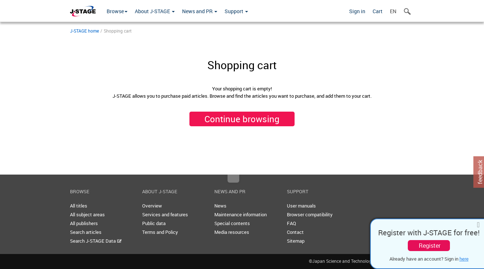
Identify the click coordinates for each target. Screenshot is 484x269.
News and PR (199, 11)
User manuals (301, 205)
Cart (378, 11)
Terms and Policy (160, 232)
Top (233, 179)
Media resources (231, 232)
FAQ (291, 223)
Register (429, 246)
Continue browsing (242, 119)
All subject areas (87, 214)
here (464, 258)
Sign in (357, 11)
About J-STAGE (155, 11)
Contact (295, 232)
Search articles (85, 232)
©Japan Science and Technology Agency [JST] (361, 261)
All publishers (84, 223)
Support (236, 11)
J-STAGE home (84, 31)
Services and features (165, 214)
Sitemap (295, 241)
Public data (154, 223)
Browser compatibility (310, 214)
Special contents (232, 223)
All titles (78, 205)
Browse (117, 11)
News (220, 205)
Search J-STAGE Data (96, 241)
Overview (152, 205)
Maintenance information (240, 214)
